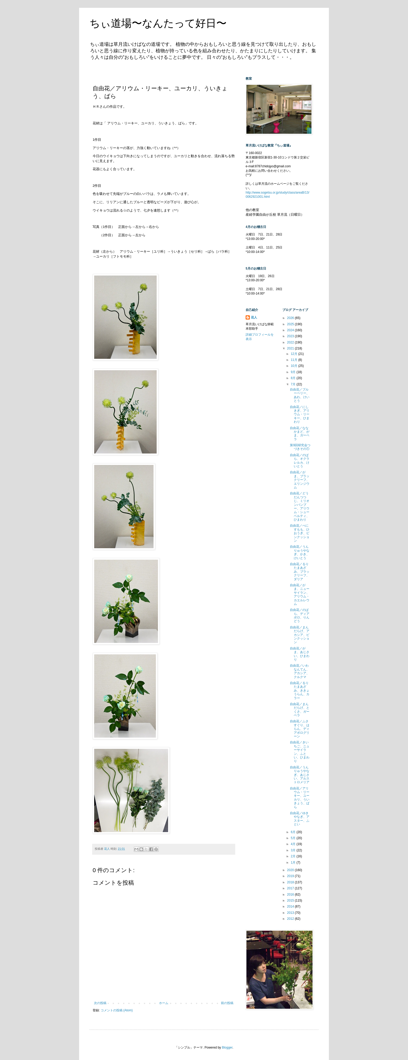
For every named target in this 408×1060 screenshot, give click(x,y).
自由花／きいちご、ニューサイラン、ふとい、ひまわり (299, 751)
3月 (293, 850)
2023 (291, 336)
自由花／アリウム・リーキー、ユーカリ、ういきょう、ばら (299, 798)
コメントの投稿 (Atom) (117, 1010)
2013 (291, 913)
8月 (293, 378)
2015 (291, 900)
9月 (293, 372)
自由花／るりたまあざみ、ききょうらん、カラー (299, 690)
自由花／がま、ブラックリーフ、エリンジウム (299, 479)
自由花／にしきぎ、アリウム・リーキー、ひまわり (299, 414)
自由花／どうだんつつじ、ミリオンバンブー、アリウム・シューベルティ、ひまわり (299, 506)
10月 (294, 366)
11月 (294, 360)
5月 (293, 838)
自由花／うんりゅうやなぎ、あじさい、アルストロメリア (299, 774)
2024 (291, 330)
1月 (293, 862)
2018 (291, 882)
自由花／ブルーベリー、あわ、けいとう (299, 395)
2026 (291, 318)
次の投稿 (100, 1003)
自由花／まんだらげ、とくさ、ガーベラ (299, 709)
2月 (293, 856)
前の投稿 (227, 1003)
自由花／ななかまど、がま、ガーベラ (299, 433)
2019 (291, 876)
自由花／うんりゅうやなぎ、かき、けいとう (299, 552)
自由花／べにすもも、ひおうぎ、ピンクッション (299, 533)
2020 (291, 870)
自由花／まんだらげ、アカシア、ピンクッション (299, 634)
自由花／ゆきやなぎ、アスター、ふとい (299, 818)
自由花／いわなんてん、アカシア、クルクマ (299, 671)
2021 (291, 348)
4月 (293, 844)
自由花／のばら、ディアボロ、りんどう (299, 615)
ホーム (163, 1003)
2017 (291, 888)
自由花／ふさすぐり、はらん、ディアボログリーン (299, 728)
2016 (291, 894)
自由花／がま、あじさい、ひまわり (299, 654)
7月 (293, 384)
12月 (294, 354)
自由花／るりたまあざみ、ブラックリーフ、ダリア (299, 571)
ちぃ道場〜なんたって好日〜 (158, 23)
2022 (291, 342)
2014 (291, 906)
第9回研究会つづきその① (300, 447)
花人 (254, 317)
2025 (291, 324)
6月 (293, 832)
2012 (291, 919)
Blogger (227, 1047)
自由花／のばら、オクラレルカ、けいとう (299, 460)
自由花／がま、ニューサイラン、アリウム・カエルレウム (299, 594)
